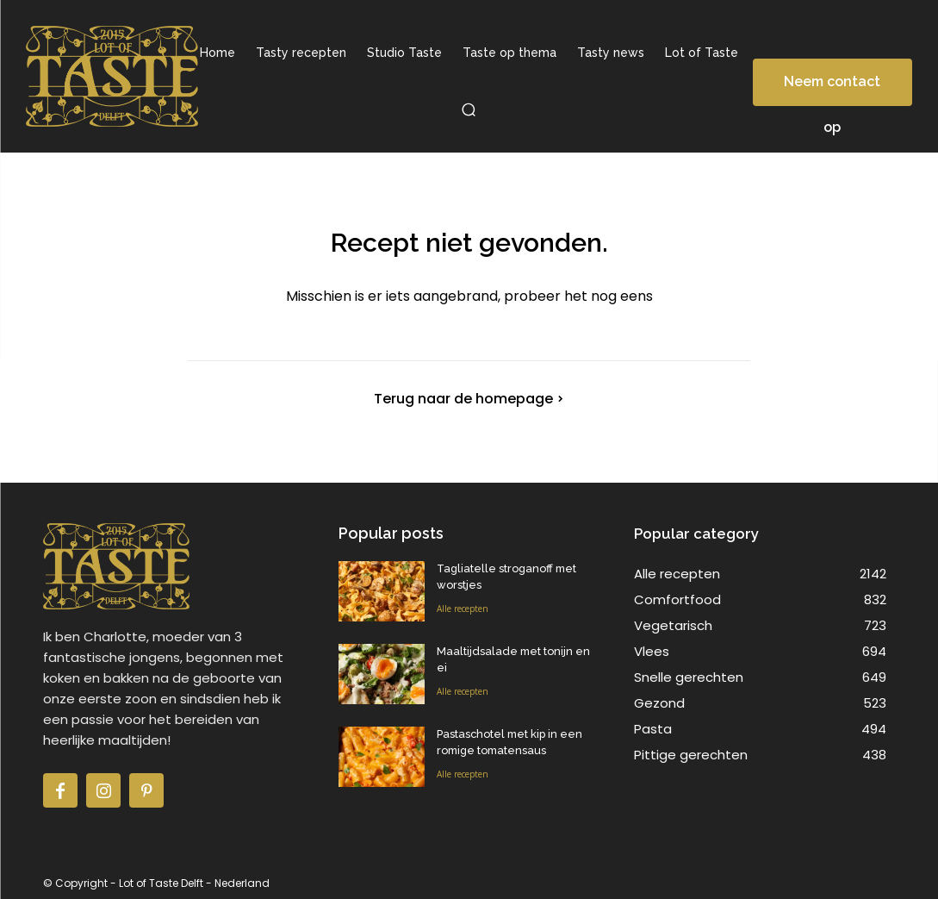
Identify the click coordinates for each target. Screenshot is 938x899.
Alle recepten (462, 607)
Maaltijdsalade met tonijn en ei (512, 652)
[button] (469, 109)
